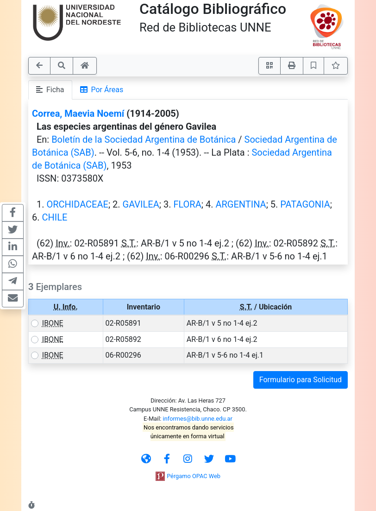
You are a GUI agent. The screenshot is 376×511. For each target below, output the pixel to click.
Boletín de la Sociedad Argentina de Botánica (143, 139)
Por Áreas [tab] (102, 89)
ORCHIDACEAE (77, 204)
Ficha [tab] (50, 89)
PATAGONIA (305, 204)
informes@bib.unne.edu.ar (197, 418)
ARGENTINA (240, 204)
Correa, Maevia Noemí (78, 113)
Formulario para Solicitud (300, 379)
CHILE (54, 217)
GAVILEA (141, 204)
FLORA (187, 204)
